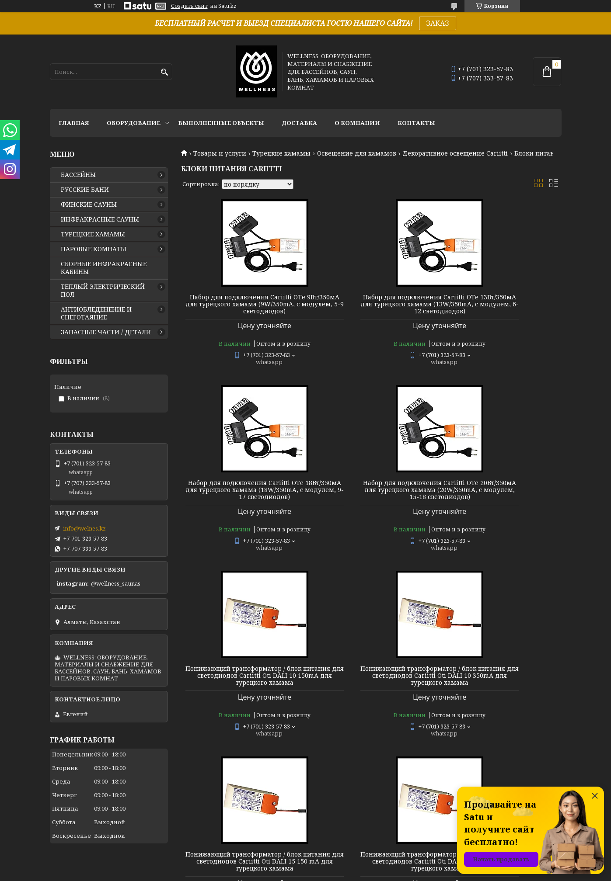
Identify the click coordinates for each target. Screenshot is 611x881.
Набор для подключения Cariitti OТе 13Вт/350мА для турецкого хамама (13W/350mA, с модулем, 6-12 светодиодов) (371, 308)
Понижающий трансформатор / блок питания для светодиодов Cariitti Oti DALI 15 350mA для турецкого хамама (371, 693)
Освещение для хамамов (356, 153)
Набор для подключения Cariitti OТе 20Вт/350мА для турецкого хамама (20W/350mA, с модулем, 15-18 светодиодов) (241, 500)
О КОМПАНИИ (357, 123)
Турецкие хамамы (281, 153)
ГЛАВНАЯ (74, 123)
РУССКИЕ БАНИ (85, 190)
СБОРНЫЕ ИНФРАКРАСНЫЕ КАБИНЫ (104, 268)
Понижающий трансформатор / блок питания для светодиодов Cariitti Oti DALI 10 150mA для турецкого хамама (371, 500)
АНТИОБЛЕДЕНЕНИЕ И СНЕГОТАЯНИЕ (96, 313)
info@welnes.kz (84, 528)
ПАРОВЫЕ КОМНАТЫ (93, 249)
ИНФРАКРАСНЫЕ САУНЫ (100, 219)
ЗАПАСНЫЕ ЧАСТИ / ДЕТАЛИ (106, 332)
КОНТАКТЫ (416, 123)
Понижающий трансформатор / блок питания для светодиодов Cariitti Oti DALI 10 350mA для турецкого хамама (500, 500)
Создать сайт (189, 6)
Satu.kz (349, 864)
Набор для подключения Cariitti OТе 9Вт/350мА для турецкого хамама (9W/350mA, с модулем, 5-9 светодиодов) (241, 308)
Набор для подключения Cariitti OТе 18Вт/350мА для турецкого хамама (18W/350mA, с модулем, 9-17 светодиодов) (500, 308)
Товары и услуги (219, 153)
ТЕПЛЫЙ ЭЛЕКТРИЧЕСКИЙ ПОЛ (103, 290)
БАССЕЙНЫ (78, 175)
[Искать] (164, 72)
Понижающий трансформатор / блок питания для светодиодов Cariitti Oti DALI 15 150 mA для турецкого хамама (242, 693)
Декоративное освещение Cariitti (455, 153)
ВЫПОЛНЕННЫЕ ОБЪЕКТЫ (221, 123)
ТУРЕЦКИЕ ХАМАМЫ (93, 234)
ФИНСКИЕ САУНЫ (89, 204)
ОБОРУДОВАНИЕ (134, 123)
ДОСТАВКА (299, 123)
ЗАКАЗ (437, 23)
